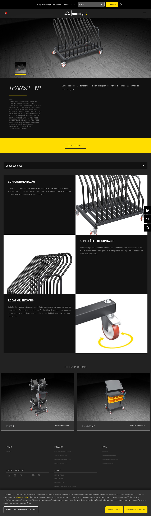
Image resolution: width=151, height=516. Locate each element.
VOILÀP (8, 452)
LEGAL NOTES (58, 479)
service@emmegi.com (109, 455)
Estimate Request (75, 146)
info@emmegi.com (108, 463)
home (11, 99)
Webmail (105, 452)
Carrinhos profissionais (18, 128)
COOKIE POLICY (59, 483)
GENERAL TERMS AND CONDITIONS (65, 486)
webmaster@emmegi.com (110, 459)
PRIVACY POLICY (59, 475)
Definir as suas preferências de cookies (21, 510)
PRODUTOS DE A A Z (60, 463)
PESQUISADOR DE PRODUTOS (63, 459)
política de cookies (22, 497)
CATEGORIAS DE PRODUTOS (62, 452)
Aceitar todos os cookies (135, 510)
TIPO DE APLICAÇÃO (60, 455)
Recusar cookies (114, 510)
